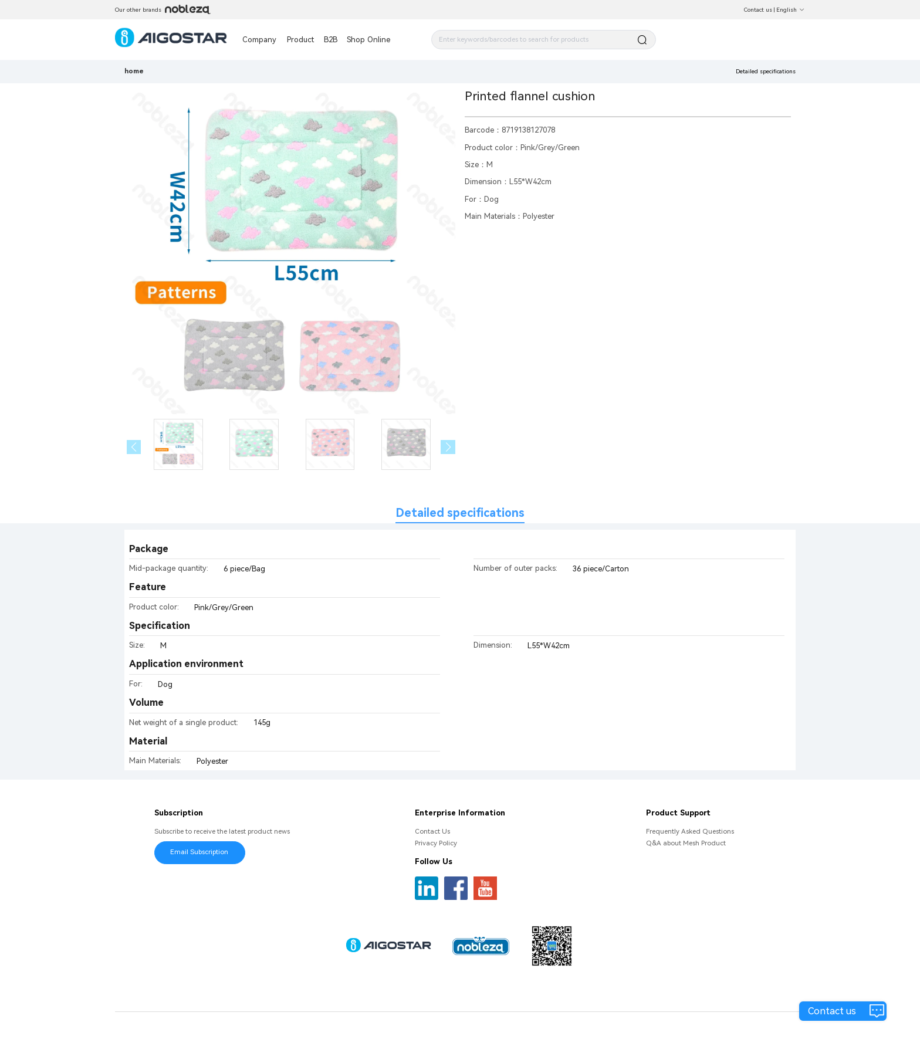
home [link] (134, 71)
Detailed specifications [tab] (460, 513)
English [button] (790, 9)
